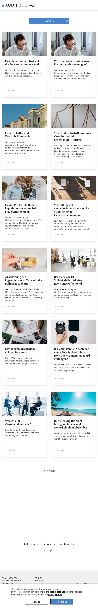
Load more (49, 471)
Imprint (39, 578)
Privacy (39, 580)
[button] (49, 21)
